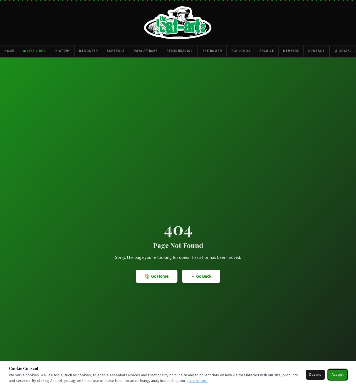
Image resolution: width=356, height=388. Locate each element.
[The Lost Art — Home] (178, 23)
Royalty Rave (145, 51)
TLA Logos (240, 51)
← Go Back (201, 276)
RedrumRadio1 (180, 51)
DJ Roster (88, 51)
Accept (338, 374)
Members (291, 51)
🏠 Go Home (157, 276)
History (62, 51)
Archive (266, 51)
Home (9, 51)
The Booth (212, 51)
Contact (316, 51)
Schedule (115, 51)
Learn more (198, 381)
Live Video (34, 51)
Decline (315, 374)
